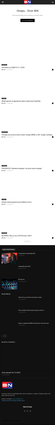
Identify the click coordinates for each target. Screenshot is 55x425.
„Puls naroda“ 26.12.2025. (11, 373)
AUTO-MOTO (4, 132)
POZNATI (4, 98)
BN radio (4, 69)
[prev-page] (3, 336)
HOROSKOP (4, 64)
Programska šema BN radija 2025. (26, 253)
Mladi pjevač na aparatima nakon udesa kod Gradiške (21, 101)
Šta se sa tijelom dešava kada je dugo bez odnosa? (31, 310)
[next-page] (5, 336)
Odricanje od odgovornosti (18, 400)
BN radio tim (21, 279)
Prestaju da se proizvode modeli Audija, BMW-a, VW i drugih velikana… (27, 135)
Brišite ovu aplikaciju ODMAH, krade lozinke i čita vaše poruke (33, 323)
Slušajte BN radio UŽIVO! (24, 266)
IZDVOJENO (4, 165)
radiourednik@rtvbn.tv (17, 399)
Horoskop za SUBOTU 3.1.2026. (13, 67)
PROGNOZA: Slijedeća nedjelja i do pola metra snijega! (22, 168)
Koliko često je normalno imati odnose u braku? (30, 297)
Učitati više (28, 241)
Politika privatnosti (6, 400)
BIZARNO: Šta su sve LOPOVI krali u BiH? (17, 236)
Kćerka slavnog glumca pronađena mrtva (16, 202)
